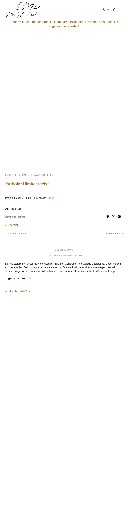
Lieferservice (21, 175)
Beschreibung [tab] (64, 249)
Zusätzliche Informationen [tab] (64, 255)
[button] (106, 9)
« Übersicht (12, 225)
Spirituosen (49, 175)
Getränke (35, 175)
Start (8, 175)
